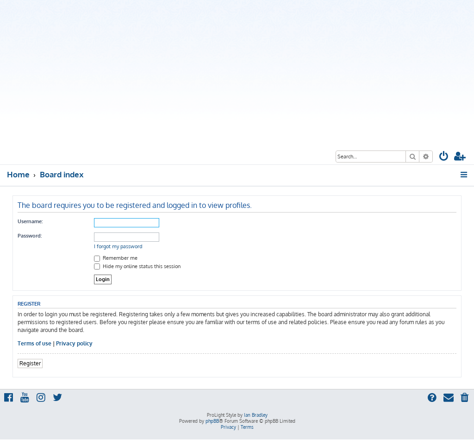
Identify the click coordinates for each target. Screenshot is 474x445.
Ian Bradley (256, 415)
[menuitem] (443, 157)
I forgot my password (118, 246)
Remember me (115, 258)
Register (30, 363)
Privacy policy (74, 343)
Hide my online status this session (137, 266)
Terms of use (34, 343)
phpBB (212, 421)
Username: (30, 221)
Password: (30, 235)
